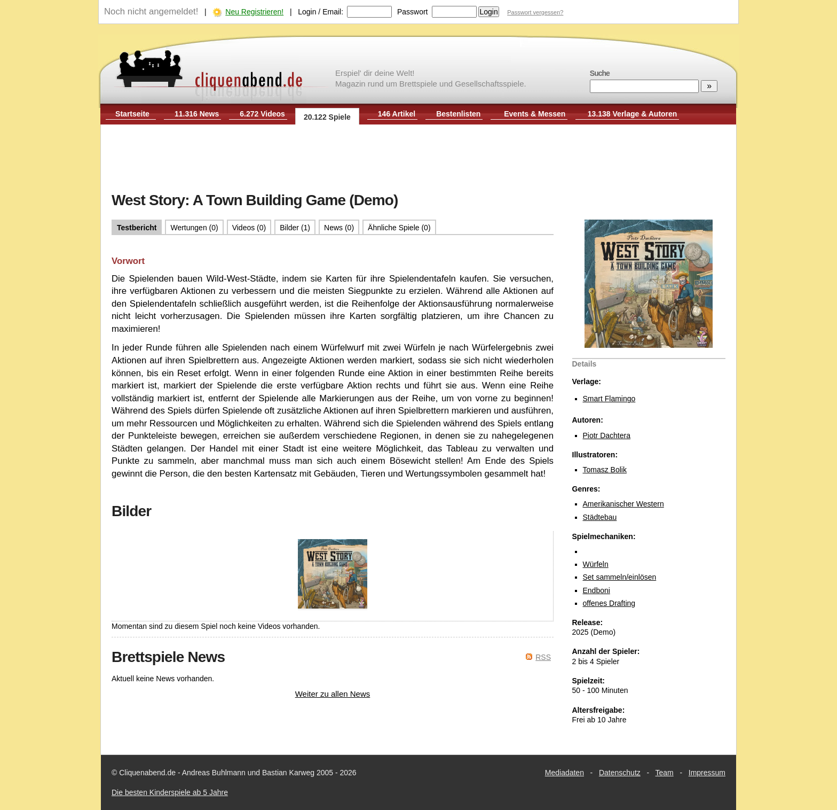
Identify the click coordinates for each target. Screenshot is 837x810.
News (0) (339, 227)
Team (665, 772)
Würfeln (596, 564)
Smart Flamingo (609, 398)
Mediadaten (564, 772)
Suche (600, 73)
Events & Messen (534, 114)
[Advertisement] (418, 159)
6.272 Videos (262, 114)
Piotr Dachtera (606, 435)
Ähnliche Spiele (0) (399, 227)
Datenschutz (620, 772)
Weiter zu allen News (332, 693)
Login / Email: (320, 11)
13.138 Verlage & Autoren (632, 114)
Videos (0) (249, 227)
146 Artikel (396, 114)
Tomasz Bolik (605, 469)
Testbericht (136, 227)
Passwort (412, 11)
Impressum (707, 772)
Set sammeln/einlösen (620, 577)
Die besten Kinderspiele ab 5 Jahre (170, 792)
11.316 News (197, 114)
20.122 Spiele (327, 117)
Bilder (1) (295, 227)
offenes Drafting (609, 603)
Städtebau (600, 517)
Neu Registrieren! (254, 11)
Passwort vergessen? (535, 12)
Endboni (596, 590)
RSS (543, 657)
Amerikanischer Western (623, 504)
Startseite (132, 114)
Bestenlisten (458, 114)
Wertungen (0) (194, 227)
